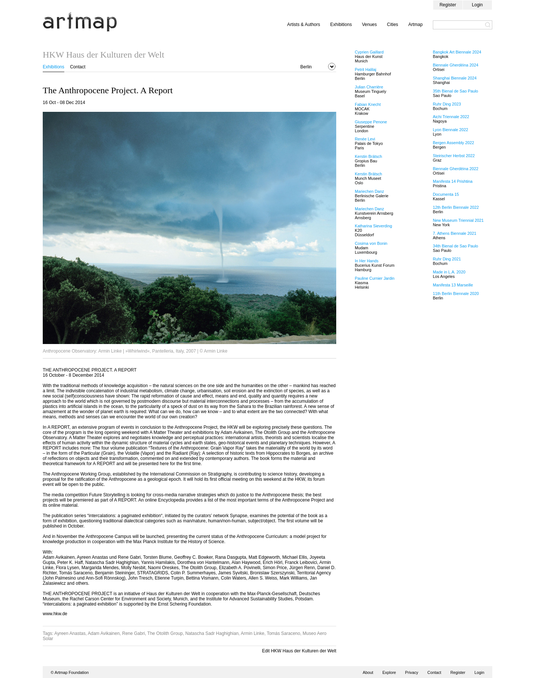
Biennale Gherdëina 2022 (455, 168)
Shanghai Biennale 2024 (455, 78)
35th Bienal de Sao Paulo (455, 91)
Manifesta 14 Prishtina (453, 181)
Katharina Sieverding (373, 226)
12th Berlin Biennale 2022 (456, 207)
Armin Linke (252, 633)
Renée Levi (365, 139)
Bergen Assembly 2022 (453, 142)
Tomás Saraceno (283, 633)
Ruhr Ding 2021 (447, 259)
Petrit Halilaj (365, 69)
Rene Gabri (133, 633)
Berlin (306, 66)
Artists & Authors (303, 24)
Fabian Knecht (368, 104)
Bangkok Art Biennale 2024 (457, 52)
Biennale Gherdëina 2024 (455, 65)
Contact (77, 66)
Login (477, 4)
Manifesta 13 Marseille (453, 285)
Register (448, 4)
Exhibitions (341, 24)
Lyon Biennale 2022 (450, 129)
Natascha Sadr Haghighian (212, 633)
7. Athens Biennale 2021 (454, 233)
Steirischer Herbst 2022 (454, 155)
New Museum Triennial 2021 (458, 220)
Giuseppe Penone (371, 122)
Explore (389, 672)
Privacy (411, 672)
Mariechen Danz (369, 191)
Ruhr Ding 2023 (447, 104)
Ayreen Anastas (69, 633)
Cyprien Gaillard (369, 52)
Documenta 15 (446, 194)
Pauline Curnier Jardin (375, 278)
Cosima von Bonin (371, 243)
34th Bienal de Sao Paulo (455, 246)
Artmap (415, 24)
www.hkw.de (55, 613)
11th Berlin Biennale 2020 (456, 293)
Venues (369, 24)
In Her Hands (367, 261)
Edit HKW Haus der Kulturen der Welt (299, 650)
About (368, 672)
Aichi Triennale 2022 (451, 116)
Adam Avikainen (104, 633)
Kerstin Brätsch (368, 156)
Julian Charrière (369, 87)
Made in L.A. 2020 (449, 272)
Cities (392, 24)
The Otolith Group (165, 633)
